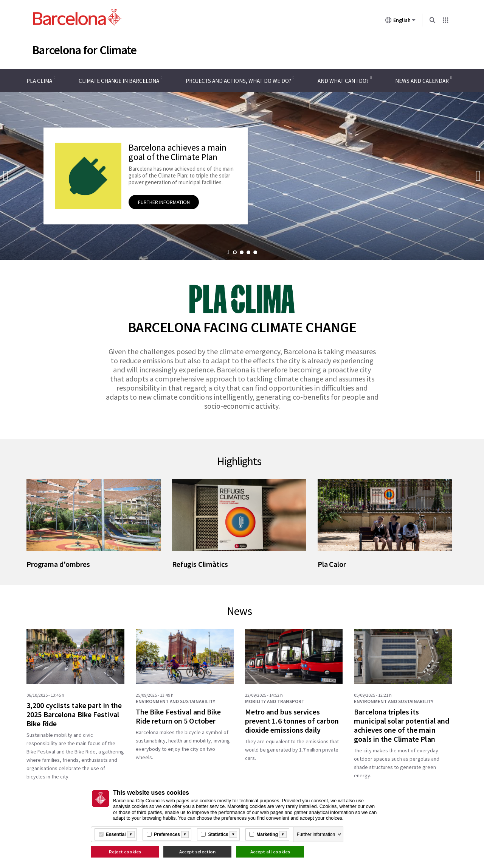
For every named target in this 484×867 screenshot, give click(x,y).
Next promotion (478, 176)
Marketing (267, 834)
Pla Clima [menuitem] (39, 80)
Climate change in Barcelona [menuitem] (119, 80)
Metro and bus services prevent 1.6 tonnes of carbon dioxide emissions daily (292, 721)
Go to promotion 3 (248, 252)
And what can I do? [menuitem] (343, 80)
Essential (116, 834)
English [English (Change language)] (400, 21)
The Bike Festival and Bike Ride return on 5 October (178, 716)
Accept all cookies (270, 852)
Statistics (218, 834)
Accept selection (197, 852)
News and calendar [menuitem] (422, 80)
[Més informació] (131, 834)
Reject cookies (125, 852)
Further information (316, 834)
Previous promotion (6, 176)
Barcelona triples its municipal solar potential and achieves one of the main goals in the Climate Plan (401, 725)
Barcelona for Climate (84, 50)
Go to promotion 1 (235, 252)
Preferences (167, 834)
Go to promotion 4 (255, 252)
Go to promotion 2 (242, 252)
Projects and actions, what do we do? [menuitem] (238, 80)
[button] (228, 253)
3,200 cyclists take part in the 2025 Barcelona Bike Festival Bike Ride (74, 714)
